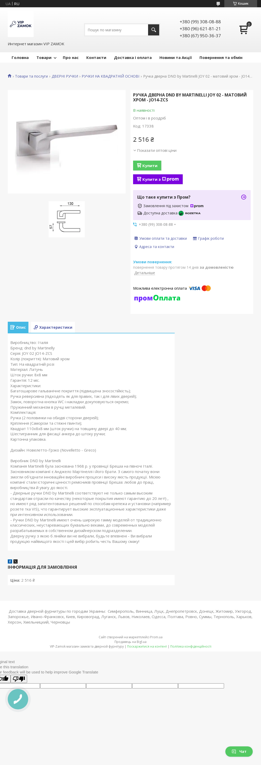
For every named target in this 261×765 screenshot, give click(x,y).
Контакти (96, 57)
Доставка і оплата (133, 57)
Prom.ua (156, 637)
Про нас (71, 57)
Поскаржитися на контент (147, 646)
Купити (149, 165)
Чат (239, 751)
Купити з (160, 179)
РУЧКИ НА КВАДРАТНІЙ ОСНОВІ (110, 76)
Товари (43, 57)
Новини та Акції (175, 57)
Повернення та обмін (220, 57)
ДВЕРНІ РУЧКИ (65, 76)
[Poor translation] (19, 679)
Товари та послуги (31, 76)
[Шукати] (153, 29)
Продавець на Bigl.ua (130, 642)
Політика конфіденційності (190, 646)
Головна (20, 57)
